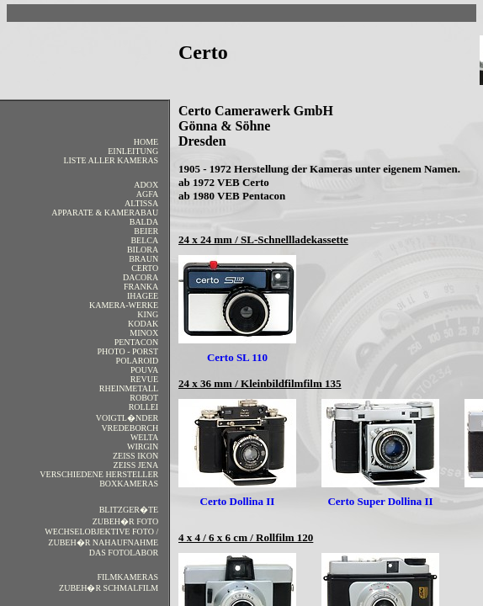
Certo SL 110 (237, 357)
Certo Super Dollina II (380, 501)
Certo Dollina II (237, 501)
